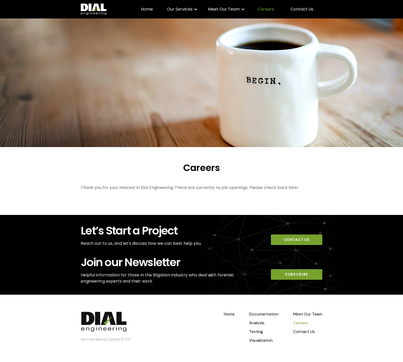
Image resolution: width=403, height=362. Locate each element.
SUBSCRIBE (296, 274)
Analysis (256, 322)
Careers (266, 9)
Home (147, 9)
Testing (256, 331)
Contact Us (301, 9)
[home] (93, 9)
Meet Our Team (307, 314)
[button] (182, 9)
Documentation (264, 314)
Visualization (261, 340)
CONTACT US (297, 239)
